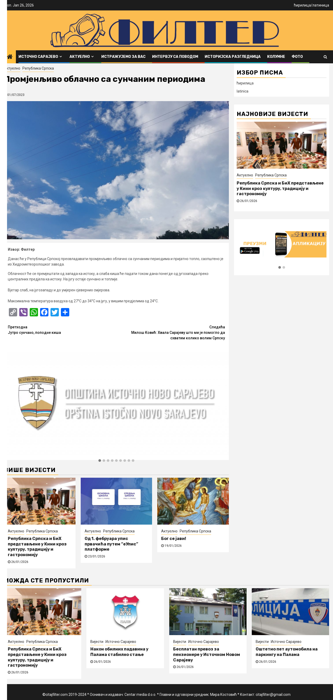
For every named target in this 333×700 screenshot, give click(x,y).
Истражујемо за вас (123, 56)
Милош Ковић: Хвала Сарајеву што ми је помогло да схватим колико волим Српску (170, 332)
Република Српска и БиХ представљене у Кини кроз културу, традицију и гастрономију (37, 546)
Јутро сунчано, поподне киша (62, 329)
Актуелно (80, 56)
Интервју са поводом (175, 56)
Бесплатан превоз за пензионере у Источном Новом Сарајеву (206, 654)
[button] (100, 461)
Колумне (276, 56)
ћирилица (302, 5)
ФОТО (297, 56)
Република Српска (38, 68)
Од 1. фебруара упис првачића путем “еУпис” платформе (111, 544)
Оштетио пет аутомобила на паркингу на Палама (287, 652)
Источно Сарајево (38, 56)
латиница (320, 5)
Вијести (96, 642)
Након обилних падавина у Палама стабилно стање (119, 652)
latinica (242, 91)
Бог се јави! (173, 538)
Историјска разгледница (233, 56)
